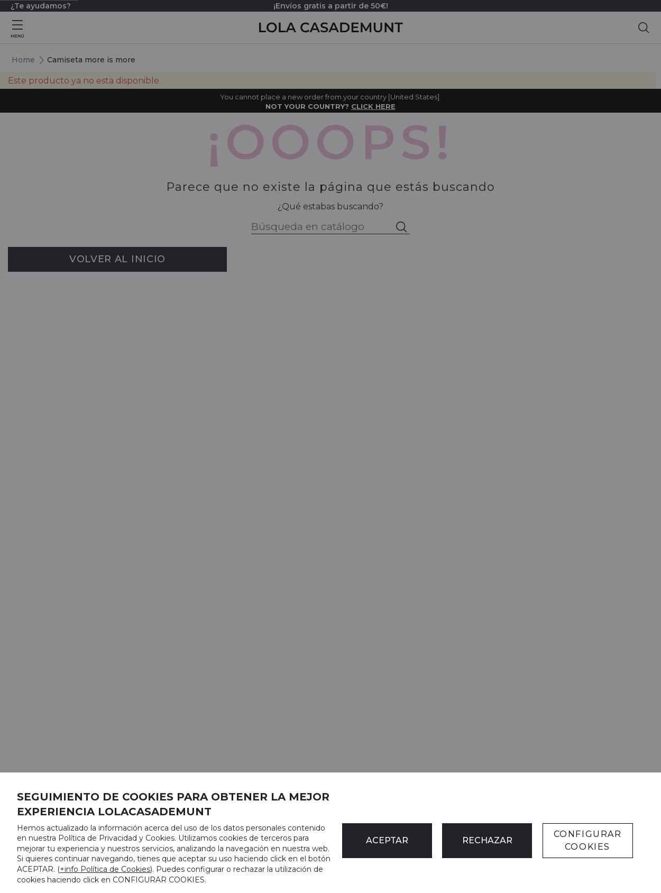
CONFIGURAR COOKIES (588, 840)
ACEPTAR (387, 840)
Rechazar (487, 840)
